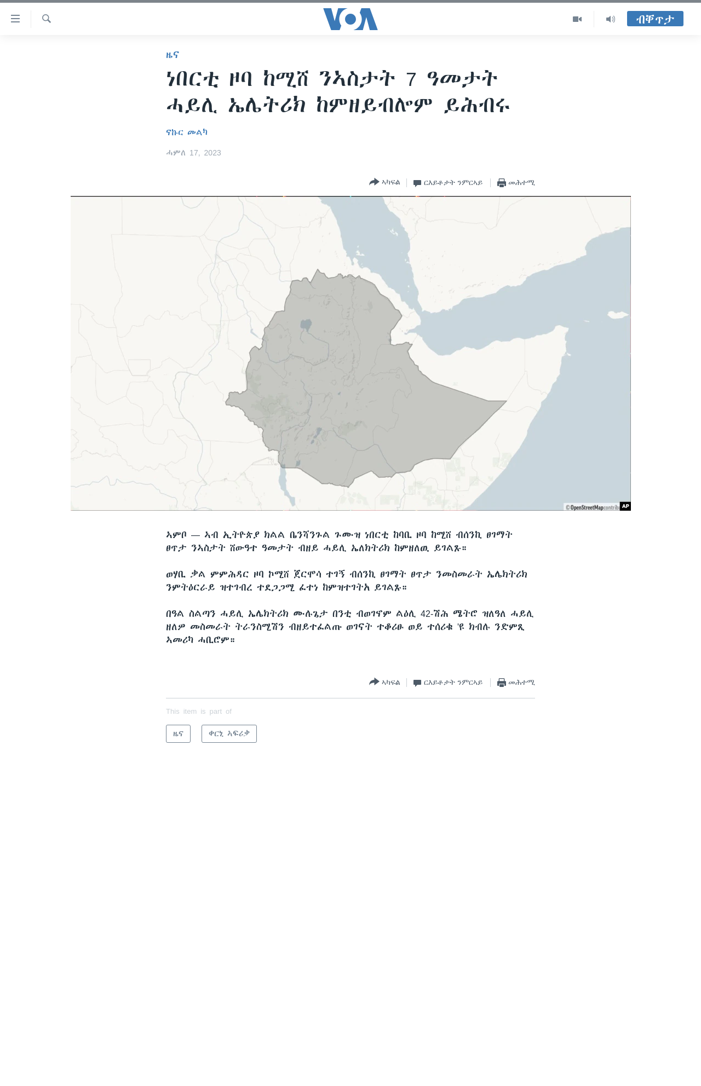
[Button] (384, 182)
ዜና (173, 54)
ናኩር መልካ (187, 132)
